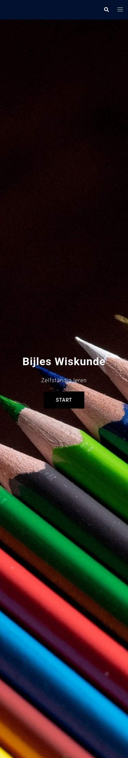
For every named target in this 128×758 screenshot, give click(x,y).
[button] (106, 9)
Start (64, 400)
